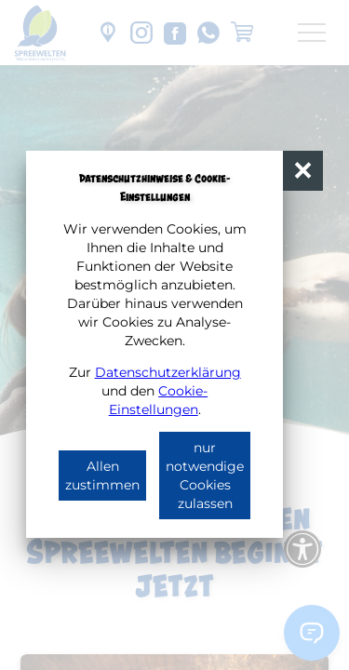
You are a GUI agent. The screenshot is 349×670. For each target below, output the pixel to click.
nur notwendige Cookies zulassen (205, 475)
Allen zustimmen (102, 475)
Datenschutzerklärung (168, 372)
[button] (303, 171)
